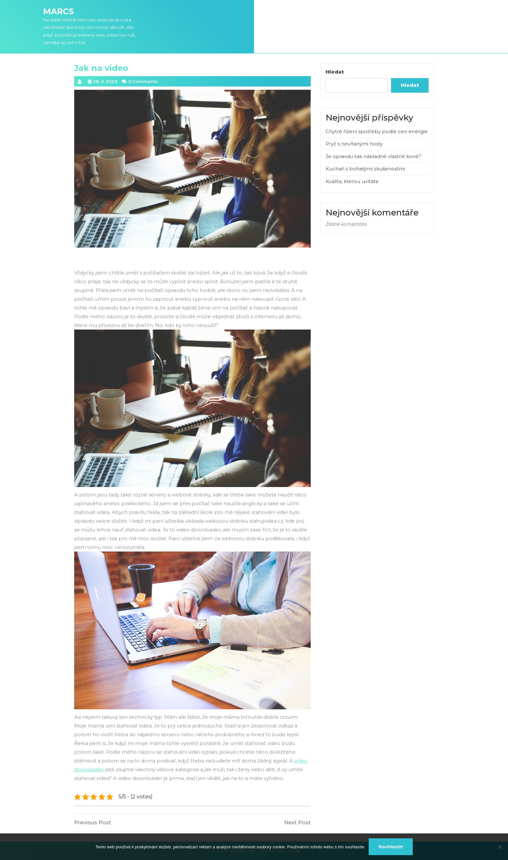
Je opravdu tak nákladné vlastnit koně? (373, 156)
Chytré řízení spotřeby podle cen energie (377, 131)
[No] (500, 846)
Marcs (58, 11)
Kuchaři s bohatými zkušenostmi (365, 169)
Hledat (335, 72)
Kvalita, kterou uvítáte (352, 181)
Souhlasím (390, 846)
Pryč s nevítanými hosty (354, 144)
